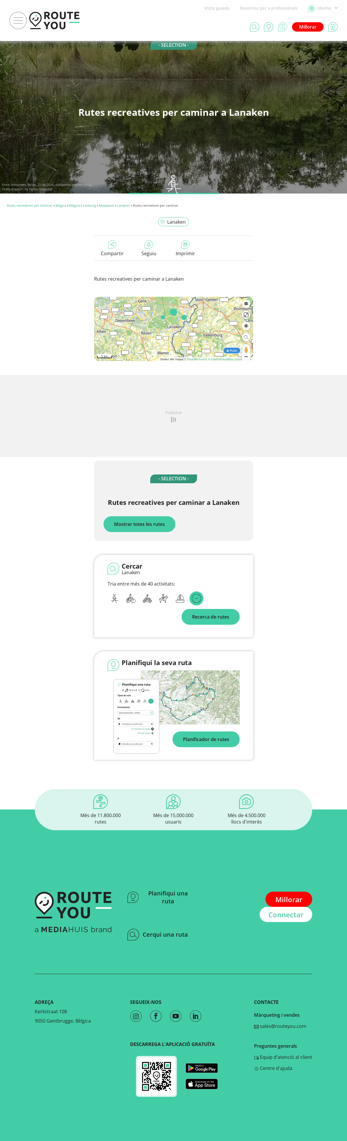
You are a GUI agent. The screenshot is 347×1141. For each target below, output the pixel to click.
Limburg (89, 205)
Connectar (285, 914)
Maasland (106, 205)
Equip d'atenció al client (283, 1057)
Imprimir (185, 248)
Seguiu (148, 248)
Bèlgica (61, 205)
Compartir (112, 248)
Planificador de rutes (206, 739)
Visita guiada (216, 8)
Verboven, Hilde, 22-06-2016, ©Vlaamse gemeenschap (51, 184)
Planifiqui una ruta (157, 897)
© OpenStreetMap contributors (229, 359)
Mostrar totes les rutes (139, 524)
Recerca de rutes (210, 617)
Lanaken (123, 205)
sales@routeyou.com (280, 1026)
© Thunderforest (195, 359)
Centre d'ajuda (273, 1068)
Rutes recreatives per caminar (29, 205)
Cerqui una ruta (157, 934)
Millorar (308, 27)
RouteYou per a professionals (269, 8)
